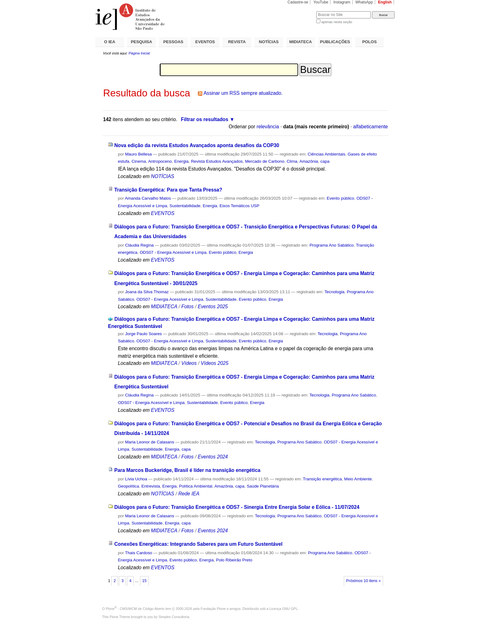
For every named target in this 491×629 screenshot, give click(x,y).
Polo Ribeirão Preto (234, 560)
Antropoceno (160, 161)
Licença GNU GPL (283, 609)
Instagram (341, 2)
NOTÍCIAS (269, 41)
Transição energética (322, 479)
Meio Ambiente (358, 479)
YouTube (320, 2)
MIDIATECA (300, 41)
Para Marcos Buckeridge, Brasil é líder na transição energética (187, 470)
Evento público (340, 198)
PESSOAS (173, 41)
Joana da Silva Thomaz (146, 291)
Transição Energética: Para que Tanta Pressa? (168, 189)
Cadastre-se (297, 2)
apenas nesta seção (336, 22)
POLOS (369, 41)
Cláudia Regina (139, 245)
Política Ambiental (195, 486)
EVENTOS (205, 41)
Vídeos (189, 363)
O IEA (109, 41)
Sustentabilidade (184, 205)
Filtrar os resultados (204, 119)
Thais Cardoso (138, 552)
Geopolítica (128, 486)
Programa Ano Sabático (331, 245)
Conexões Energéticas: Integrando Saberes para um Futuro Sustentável (198, 544)
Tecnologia (334, 291)
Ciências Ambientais (326, 154)
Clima (292, 161)
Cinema (139, 161)
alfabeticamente (370, 126)
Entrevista (150, 486)
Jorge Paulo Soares (143, 333)
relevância (267, 126)
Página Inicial (139, 53)
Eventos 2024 (213, 456)
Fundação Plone (213, 609)
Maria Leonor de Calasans (149, 442)
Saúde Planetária (263, 486)
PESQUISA (141, 41)
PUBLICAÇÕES (335, 41)
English (385, 2)
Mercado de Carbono (264, 161)
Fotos (187, 306)
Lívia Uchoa (136, 479)
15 (144, 581)
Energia (181, 161)
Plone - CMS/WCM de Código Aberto (135, 609)
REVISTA (237, 41)
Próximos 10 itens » (363, 581)
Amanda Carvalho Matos (148, 198)
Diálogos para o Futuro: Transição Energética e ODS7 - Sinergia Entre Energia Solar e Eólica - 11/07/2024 (236, 507)
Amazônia (308, 161)
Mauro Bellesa (138, 154)
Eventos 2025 (213, 306)
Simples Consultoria (173, 617)
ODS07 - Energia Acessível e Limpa (173, 252)
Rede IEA (188, 493)
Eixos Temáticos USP (239, 205)
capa (324, 161)
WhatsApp (364, 2)
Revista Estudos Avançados (217, 161)
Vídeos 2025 (214, 363)
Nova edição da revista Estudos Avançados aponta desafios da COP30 (196, 145)
